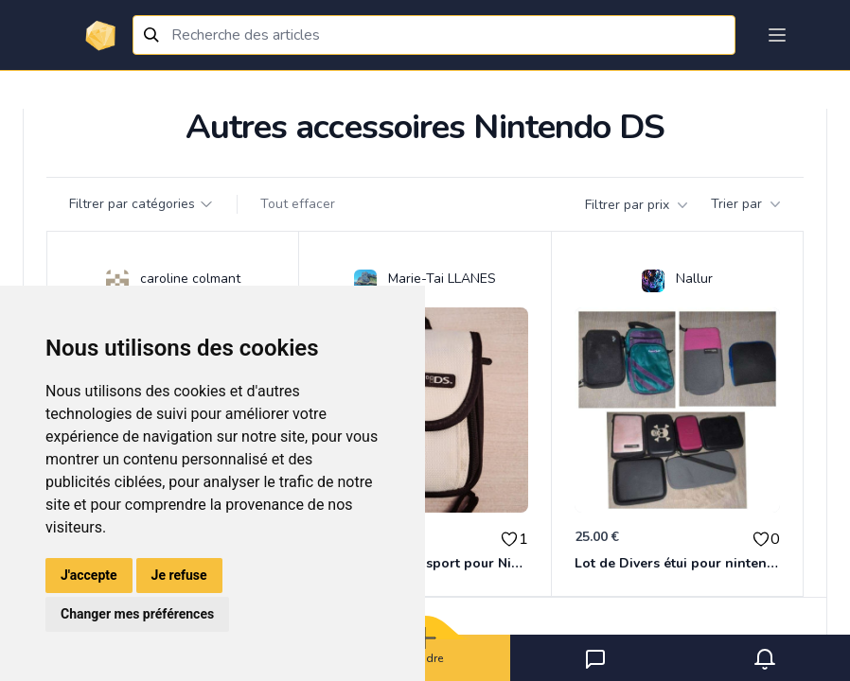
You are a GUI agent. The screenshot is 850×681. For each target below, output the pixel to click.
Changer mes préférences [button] (137, 613)
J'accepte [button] (89, 575)
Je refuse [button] (179, 575)
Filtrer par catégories (141, 204)
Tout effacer (297, 204)
